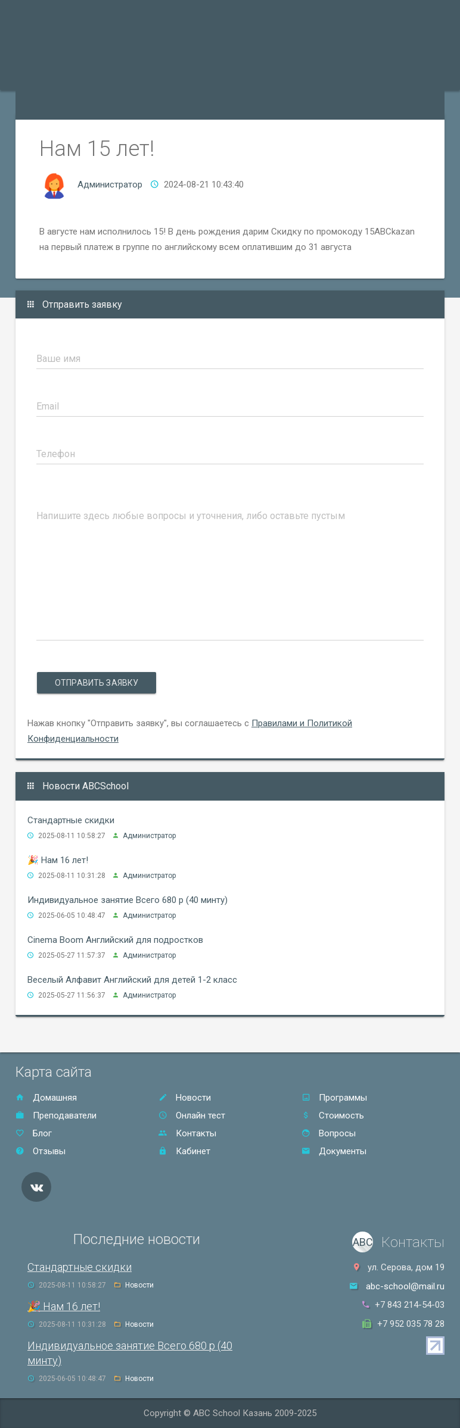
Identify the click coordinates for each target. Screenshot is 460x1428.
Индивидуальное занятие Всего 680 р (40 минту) (127, 900)
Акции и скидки (198, 75)
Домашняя (46, 1097)
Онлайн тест (48, 105)
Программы (47, 75)
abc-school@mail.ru (405, 1286)
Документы (334, 1151)
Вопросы (329, 1133)
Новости (184, 1097)
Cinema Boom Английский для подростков (115, 940)
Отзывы (322, 75)
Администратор (109, 184)
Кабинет (184, 1151)
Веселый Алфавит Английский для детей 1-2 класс (132, 979)
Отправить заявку (96, 683)
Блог (33, 1133)
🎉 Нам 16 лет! (57, 860)
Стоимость (268, 75)
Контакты (375, 75)
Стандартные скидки (70, 820)
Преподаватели (119, 75)
